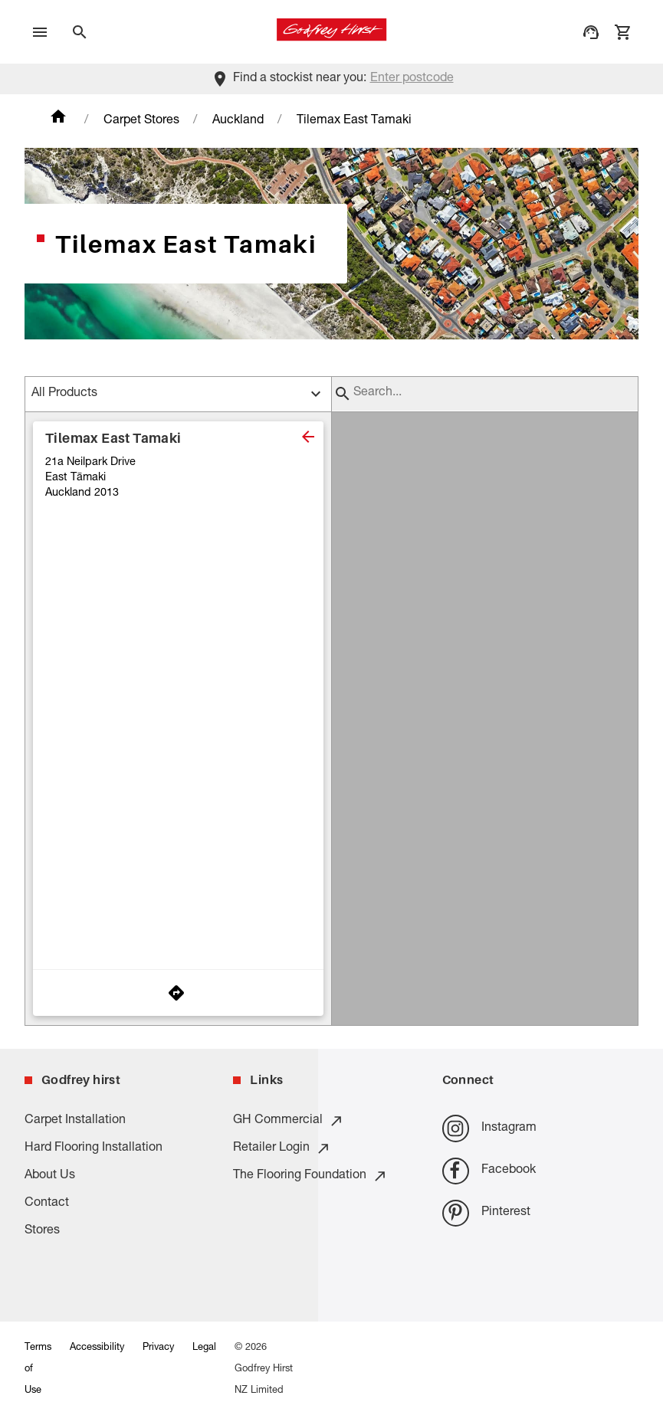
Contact (47, 1203)
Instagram (489, 1128)
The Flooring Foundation (310, 1176)
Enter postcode (412, 79)
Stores (42, 1231)
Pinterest (486, 1213)
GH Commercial (288, 1120)
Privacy (158, 1348)
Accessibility (97, 1348)
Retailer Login (282, 1148)
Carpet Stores (141, 121)
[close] (308, 436)
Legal (204, 1348)
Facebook (489, 1171)
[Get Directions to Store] (178, 993)
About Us (50, 1176)
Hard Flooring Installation (93, 1148)
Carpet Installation (75, 1121)
